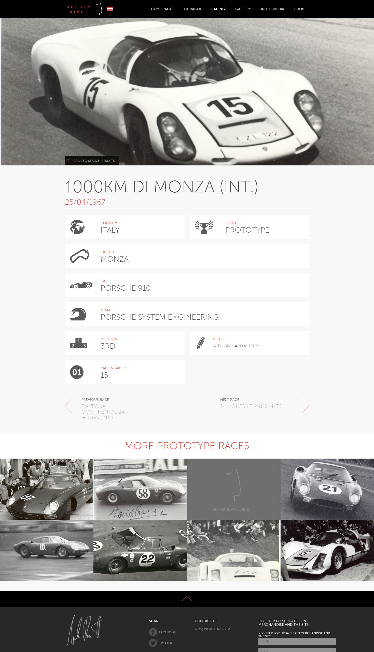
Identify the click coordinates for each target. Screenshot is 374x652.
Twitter (160, 643)
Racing (218, 9)
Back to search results (91, 160)
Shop (299, 9)
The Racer (191, 9)
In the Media (272, 9)
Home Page (161, 9)
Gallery (243, 9)
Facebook (162, 632)
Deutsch (110, 9)
